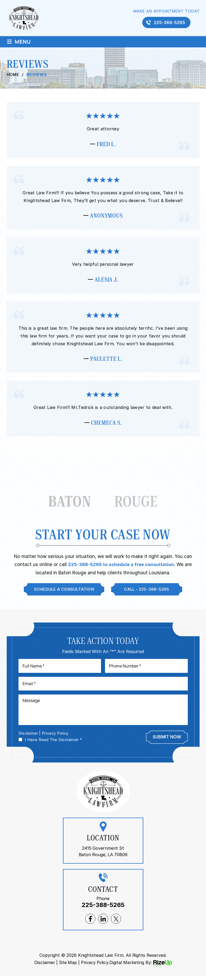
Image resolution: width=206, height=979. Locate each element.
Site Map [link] (67, 966)
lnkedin (103, 922)
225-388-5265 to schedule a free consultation (121, 567)
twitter (116, 922)
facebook (90, 922)
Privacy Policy (56, 736)
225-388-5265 (169, 22)
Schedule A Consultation (63, 591)
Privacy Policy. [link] (95, 966)
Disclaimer (28, 736)
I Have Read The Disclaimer (53, 743)
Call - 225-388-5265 (147, 591)
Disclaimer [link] (43, 966)
